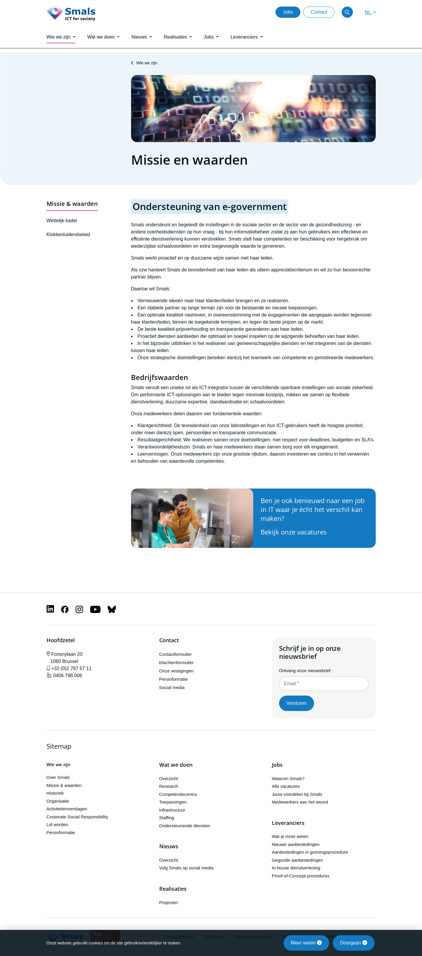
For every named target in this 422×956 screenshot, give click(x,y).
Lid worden (57, 824)
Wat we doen (175, 765)
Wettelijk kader (62, 220)
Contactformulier (175, 654)
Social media (172, 687)
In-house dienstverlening (296, 867)
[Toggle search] (347, 12)
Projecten (168, 902)
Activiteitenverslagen (67, 808)
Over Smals (58, 777)
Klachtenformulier (176, 662)
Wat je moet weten (290, 836)
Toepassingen (173, 801)
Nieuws (168, 846)
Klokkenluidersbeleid (68, 234)
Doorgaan (353, 942)
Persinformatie (173, 679)
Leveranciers (288, 823)
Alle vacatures (286, 786)
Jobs (288, 12)
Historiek (55, 793)
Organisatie (58, 801)
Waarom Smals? (288, 778)
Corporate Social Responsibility (77, 816)
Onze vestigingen (176, 670)
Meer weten (306, 942)
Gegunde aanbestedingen (297, 860)
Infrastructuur (172, 809)
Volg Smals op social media (186, 867)
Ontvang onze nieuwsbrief (304, 670)
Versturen (296, 703)
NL (368, 12)
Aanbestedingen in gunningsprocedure (310, 852)
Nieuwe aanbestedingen (296, 844)
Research (168, 786)
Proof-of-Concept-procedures (300, 875)
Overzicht (168, 778)
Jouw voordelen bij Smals (297, 794)
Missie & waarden (72, 204)
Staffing (166, 817)
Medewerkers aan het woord (300, 801)
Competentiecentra (178, 794)
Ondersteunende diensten (185, 825)
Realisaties (173, 889)
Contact (319, 12)
